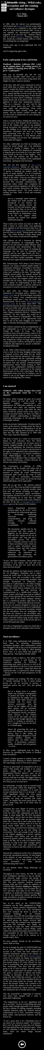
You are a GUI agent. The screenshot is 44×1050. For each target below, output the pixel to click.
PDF (4, 7)
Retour (4, 10)
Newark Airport (35, 956)
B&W (4, 5)
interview (19, 37)
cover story (18, 230)
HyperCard (21, 26)
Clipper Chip (8, 295)
